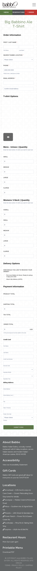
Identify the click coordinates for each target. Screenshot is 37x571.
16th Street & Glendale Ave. (23, 513)
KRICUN (19, 563)
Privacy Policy (18, 565)
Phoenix (7, 513)
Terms (7, 565)
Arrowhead (8, 490)
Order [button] (31, 12)
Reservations (18, 12)
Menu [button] (6, 12)
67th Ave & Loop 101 (23, 490)
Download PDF (8, 552)
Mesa (6, 506)
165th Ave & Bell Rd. (20, 529)
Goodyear (7, 500)
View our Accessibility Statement (15, 465)
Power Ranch (9, 516)
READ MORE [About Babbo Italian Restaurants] (21, 454)
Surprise (7, 529)
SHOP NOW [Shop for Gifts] (24, 478)
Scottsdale (8, 523)
